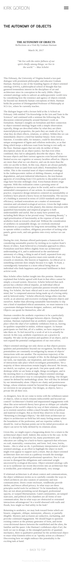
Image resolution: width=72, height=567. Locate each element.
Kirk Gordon (17, 8)
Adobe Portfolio (42, 560)
